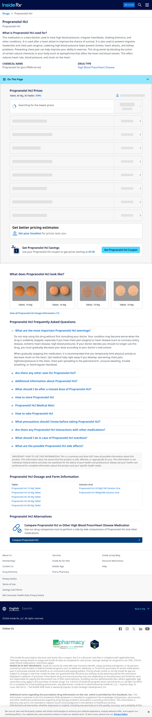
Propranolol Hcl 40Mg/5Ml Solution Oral (99, 492)
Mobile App (58, 566)
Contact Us (7, 566)
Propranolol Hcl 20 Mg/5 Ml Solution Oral (99, 488)
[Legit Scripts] (94, 644)
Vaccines (56, 555)
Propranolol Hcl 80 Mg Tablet (26, 505)
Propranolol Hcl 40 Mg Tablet (26, 496)
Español (27, 608)
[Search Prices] (139, 4)
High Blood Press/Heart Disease (96, 67)
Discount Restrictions (112, 560)
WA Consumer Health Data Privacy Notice (23, 595)
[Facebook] (120, 628)
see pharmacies (65, 684)
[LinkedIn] (141, 628)
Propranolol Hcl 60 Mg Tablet (26, 501)
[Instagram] (127, 628)
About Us (7, 555)
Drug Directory (9, 571)
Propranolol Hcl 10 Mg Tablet (26, 488)
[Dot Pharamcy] (69, 644)
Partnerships (8, 560)
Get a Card (129, 5)
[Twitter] (134, 628)
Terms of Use (9, 584)
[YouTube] (147, 628)
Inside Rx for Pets (61, 560)
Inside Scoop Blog (111, 555)
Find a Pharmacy (60, 571)
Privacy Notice (9, 578)
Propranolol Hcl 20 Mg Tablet (26, 492)
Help (104, 566)
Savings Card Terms (12, 589)
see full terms (114, 681)
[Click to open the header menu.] (147, 4)
